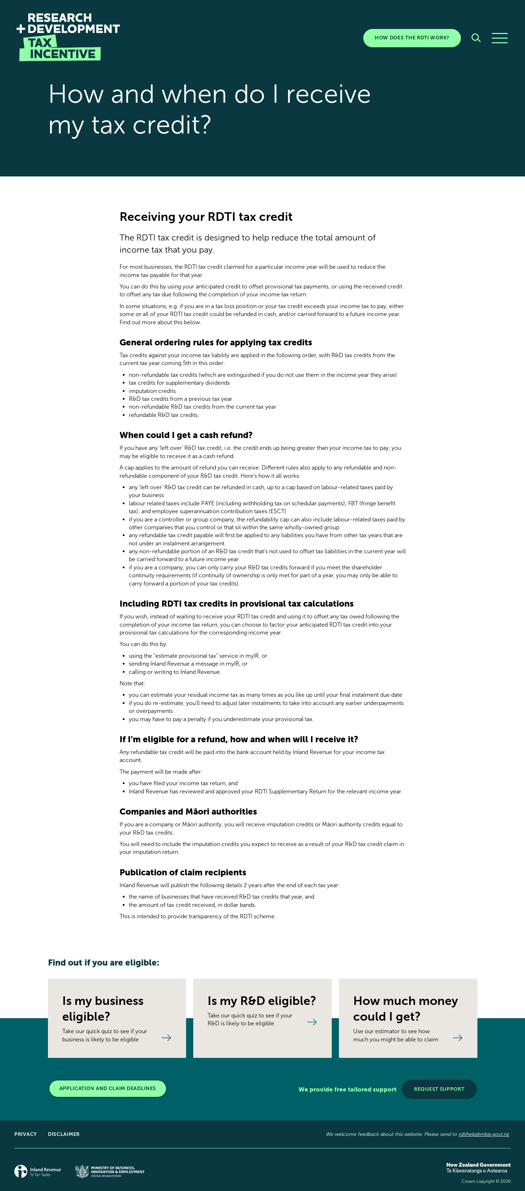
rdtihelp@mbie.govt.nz (484, 1134)
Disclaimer (64, 1134)
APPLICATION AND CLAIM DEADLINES (107, 1088)
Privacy (25, 1134)
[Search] (476, 38)
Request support (439, 1089)
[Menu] (500, 38)
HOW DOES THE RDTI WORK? (412, 38)
